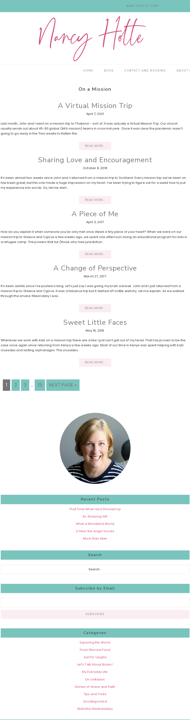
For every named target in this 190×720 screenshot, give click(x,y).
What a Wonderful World (95, 524)
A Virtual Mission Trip (95, 106)
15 (41, 384)
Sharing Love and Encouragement (95, 160)
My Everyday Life (95, 672)
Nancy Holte (95, 38)
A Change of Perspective (95, 268)
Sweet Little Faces (95, 322)
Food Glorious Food (95, 650)
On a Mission (95, 679)
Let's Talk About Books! (95, 664)
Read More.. (95, 146)
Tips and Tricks (95, 694)
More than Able (95, 538)
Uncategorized (95, 701)
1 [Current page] (7, 384)
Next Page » (62, 385)
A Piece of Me (95, 214)
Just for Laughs (95, 657)
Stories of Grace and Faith (95, 686)
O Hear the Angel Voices (95, 531)
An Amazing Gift (95, 516)
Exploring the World (95, 642)
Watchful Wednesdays (95, 708)
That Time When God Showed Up (95, 509)
